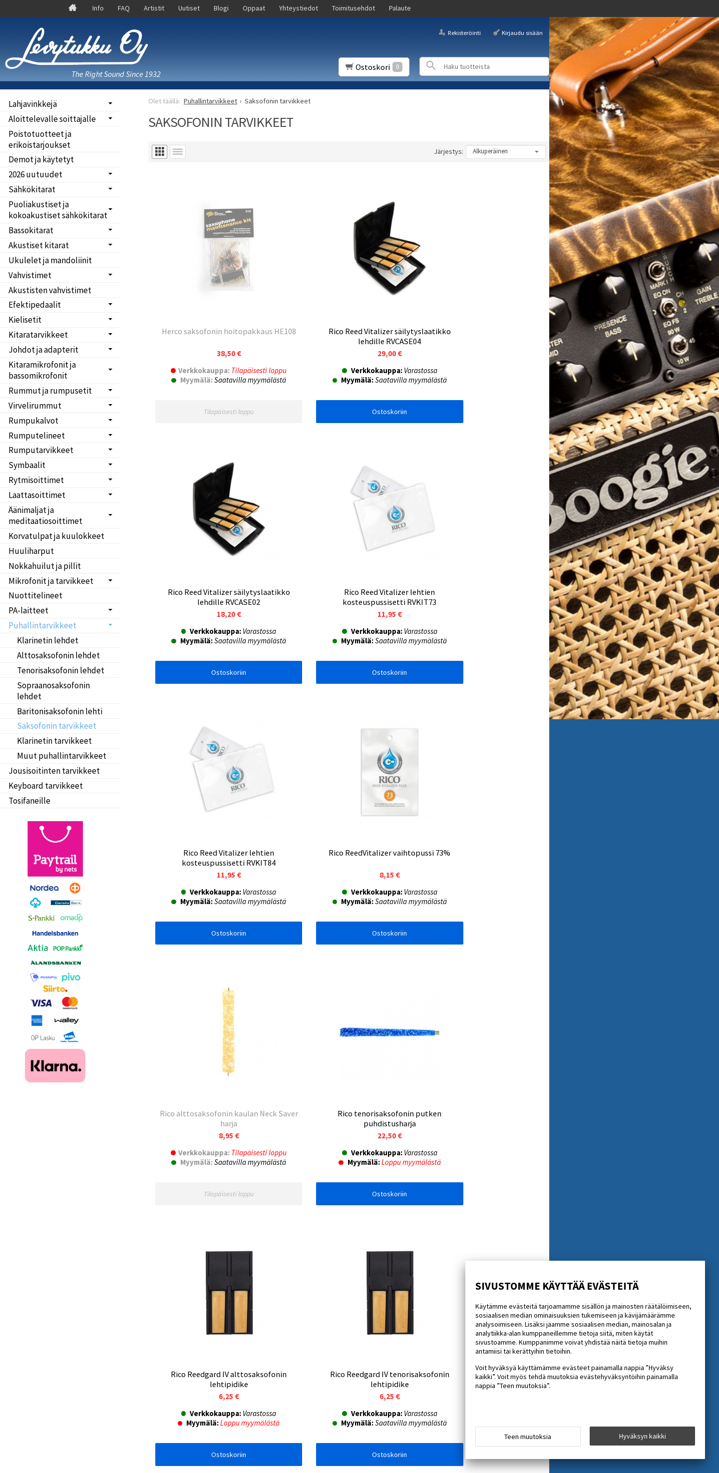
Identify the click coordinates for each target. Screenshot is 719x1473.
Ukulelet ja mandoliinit (50, 260)
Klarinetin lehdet (47, 640)
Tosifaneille (29, 800)
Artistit (154, 7)
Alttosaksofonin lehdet (58, 655)
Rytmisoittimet (36, 480)
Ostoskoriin (348, 384)
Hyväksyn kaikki (642, 1438)
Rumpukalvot (33, 420)
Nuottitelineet (35, 595)
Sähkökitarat (31, 189)
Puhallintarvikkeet (42, 625)
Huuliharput (31, 550)
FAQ (124, 7)
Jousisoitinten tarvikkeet (54, 770)
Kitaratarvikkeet (38, 334)
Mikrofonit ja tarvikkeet (50, 580)
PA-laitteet (28, 610)
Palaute (400, 7)
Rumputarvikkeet (40, 450)
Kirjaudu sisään (522, 32)
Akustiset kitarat (38, 245)
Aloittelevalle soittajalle (52, 118)
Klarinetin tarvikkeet (54, 740)
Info (98, 7)
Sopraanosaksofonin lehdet (53, 691)
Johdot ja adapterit (43, 349)
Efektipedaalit (34, 304)
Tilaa (163, 1221)
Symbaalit (26, 465)
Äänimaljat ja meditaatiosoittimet (45, 515)
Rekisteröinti (464, 32)
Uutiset (189, 7)
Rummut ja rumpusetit (50, 390)
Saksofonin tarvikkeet (56, 725)
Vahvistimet (29, 275)
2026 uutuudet (35, 174)
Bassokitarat (30, 230)
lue (257, 1208)
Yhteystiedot (298, 7)
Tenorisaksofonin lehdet (60, 670)
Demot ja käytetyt (41, 159)
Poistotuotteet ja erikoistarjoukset (39, 139)
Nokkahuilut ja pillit (44, 565)
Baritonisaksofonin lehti (59, 711)
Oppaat (254, 7)
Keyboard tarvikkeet (45, 785)
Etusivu (25, 1165)
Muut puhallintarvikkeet (61, 755)
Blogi (221, 7)
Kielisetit (24, 319)
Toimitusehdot (353, 7)
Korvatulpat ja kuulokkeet (56, 535)
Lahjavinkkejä (32, 103)
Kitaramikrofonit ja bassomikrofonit (42, 370)
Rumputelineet (36, 435)
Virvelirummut (34, 405)
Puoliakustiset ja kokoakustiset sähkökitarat (57, 210)
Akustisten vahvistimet (49, 290)
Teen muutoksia (527, 1439)
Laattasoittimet (36, 495)
